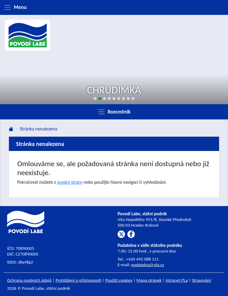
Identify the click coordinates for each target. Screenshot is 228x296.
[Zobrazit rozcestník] (114, 111)
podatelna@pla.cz (147, 264)
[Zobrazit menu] (114, 7)
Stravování (201, 280)
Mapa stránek (149, 280)
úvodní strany (70, 182)
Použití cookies (118, 280)
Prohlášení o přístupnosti (78, 280)
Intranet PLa (177, 280)
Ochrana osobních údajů (29, 280)
